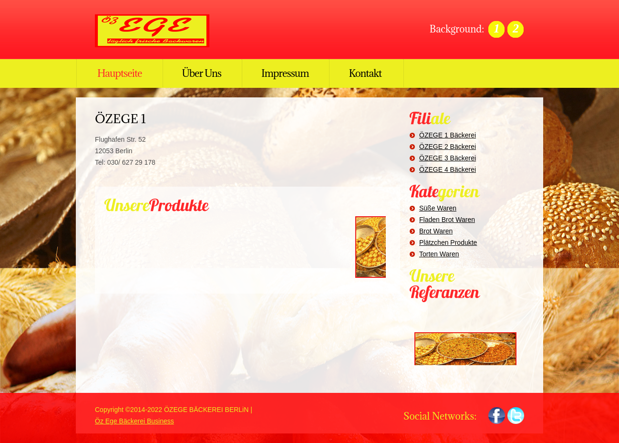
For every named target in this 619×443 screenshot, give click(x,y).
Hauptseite (119, 73)
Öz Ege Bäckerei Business (134, 421)
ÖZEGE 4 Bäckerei (447, 169)
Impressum (285, 73)
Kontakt (365, 73)
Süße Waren (437, 208)
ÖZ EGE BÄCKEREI (157, 30)
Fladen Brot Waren (447, 219)
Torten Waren (439, 254)
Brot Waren (436, 231)
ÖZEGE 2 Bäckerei (447, 146)
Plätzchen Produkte (448, 242)
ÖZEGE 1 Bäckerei (447, 135)
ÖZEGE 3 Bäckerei (447, 158)
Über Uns (201, 73)
